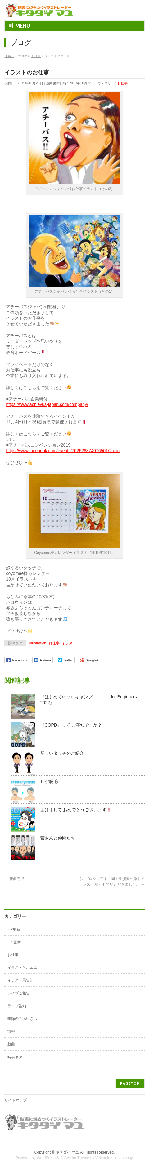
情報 (11, 1031)
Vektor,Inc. (104, 1158)
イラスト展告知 (20, 980)
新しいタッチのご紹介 (62, 753)
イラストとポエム (22, 967)
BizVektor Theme (74, 1158)
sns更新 (14, 942)
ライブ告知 (16, 1006)
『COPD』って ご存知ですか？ (71, 725)
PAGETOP (130, 1083)
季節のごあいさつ (22, 1019)
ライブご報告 (18, 993)
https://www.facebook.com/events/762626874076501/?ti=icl (63, 450)
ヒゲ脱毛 (49, 781)
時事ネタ (14, 1057)
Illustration (37, 643)
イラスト (68, 643)
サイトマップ (15, 1100)
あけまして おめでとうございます (75, 809)
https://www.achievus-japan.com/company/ (47, 404)
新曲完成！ (16, 879)
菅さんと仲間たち (57, 837)
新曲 (11, 1044)
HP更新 (13, 929)
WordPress (46, 1158)
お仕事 (122, 83)
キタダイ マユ (67, 1152)
